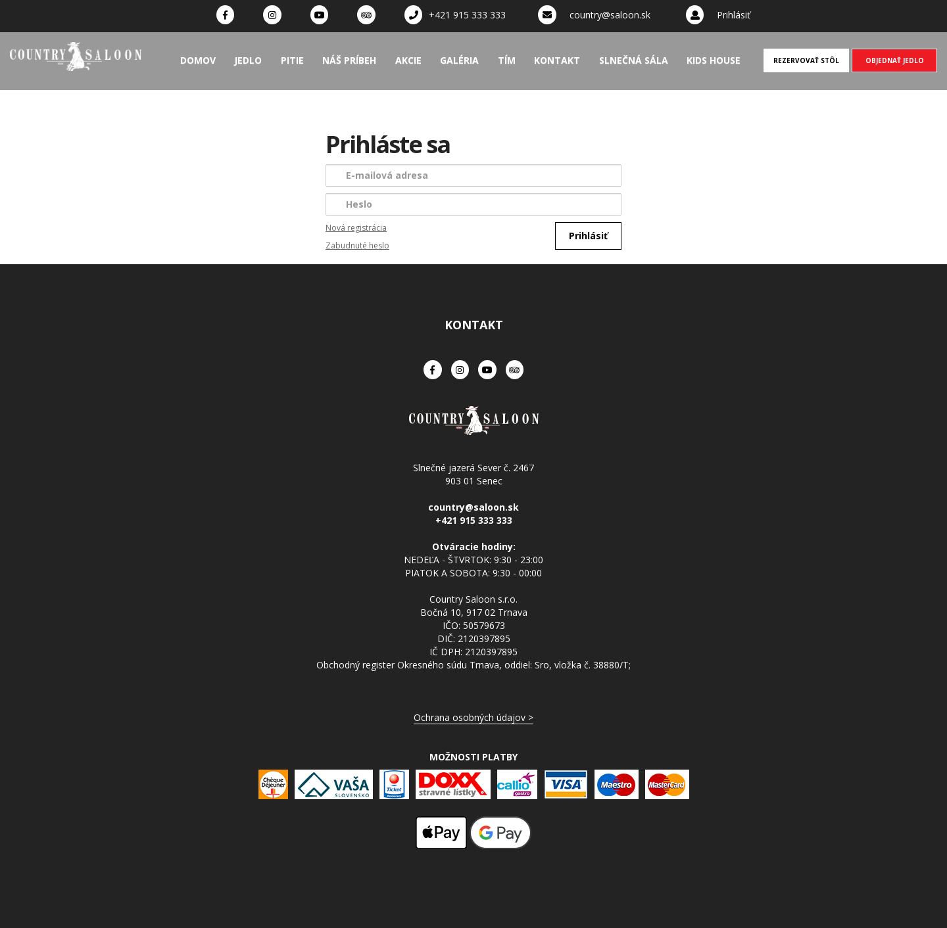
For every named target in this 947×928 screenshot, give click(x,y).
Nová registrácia (356, 227)
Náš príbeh (349, 60)
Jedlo (248, 60)
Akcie (408, 60)
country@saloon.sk (610, 15)
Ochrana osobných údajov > (473, 717)
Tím (507, 60)
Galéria (459, 60)
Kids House (714, 60)
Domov (198, 60)
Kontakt (557, 60)
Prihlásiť (733, 15)
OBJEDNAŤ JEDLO (894, 60)
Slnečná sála (633, 60)
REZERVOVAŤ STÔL (806, 60)
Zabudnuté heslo (357, 245)
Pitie (292, 60)
